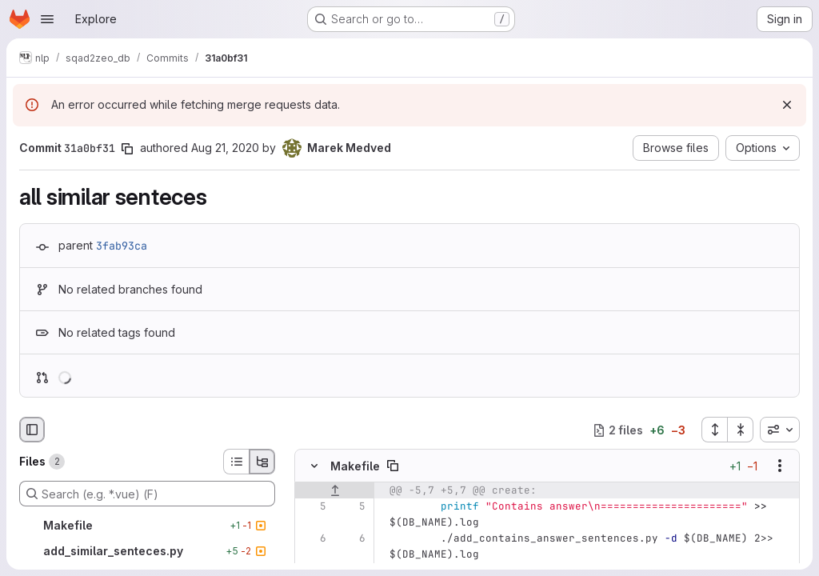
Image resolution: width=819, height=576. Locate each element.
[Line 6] (312, 539)
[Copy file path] (392, 466)
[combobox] (780, 429)
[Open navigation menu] (47, 19)
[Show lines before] (334, 491)
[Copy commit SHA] (127, 148)
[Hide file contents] (314, 466)
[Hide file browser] (32, 429)
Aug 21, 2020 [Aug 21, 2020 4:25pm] (225, 147)
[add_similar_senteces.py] (147, 551)
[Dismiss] (787, 104)
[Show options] (779, 466)
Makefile (355, 466)
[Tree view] (262, 461)
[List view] (236, 461)
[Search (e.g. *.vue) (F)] (147, 493)
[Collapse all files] (740, 429)
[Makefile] (147, 525)
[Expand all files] (714, 429)
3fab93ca (121, 245)
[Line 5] (312, 507)
